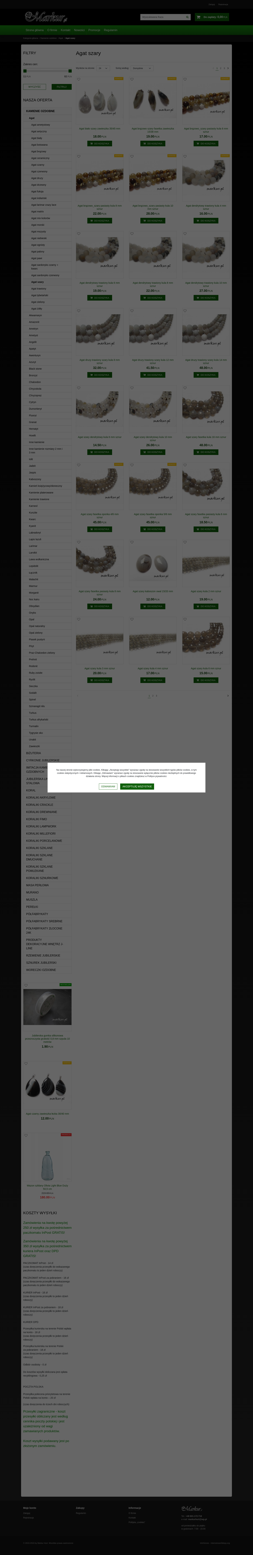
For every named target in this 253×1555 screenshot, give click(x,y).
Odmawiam (108, 786)
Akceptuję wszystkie (137, 786)
